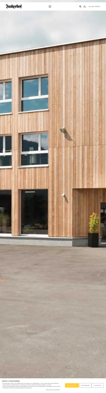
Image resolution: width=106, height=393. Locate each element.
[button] (50, 6)
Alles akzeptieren (72, 385)
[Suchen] (80, 6)
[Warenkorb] (84, 6)
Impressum (57, 390)
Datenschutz (49, 390)
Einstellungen (97, 385)
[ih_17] (14, 6)
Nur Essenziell (85, 385)
